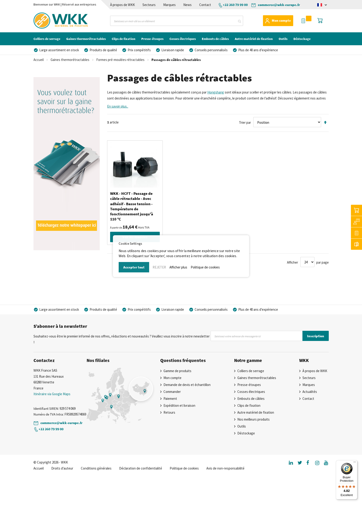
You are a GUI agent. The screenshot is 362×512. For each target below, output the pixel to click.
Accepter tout (134, 267)
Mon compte (281, 20)
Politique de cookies (205, 267)
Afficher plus (178, 267)
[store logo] (52, 20)
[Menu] (354, 463)
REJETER (159, 267)
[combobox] (176, 21)
